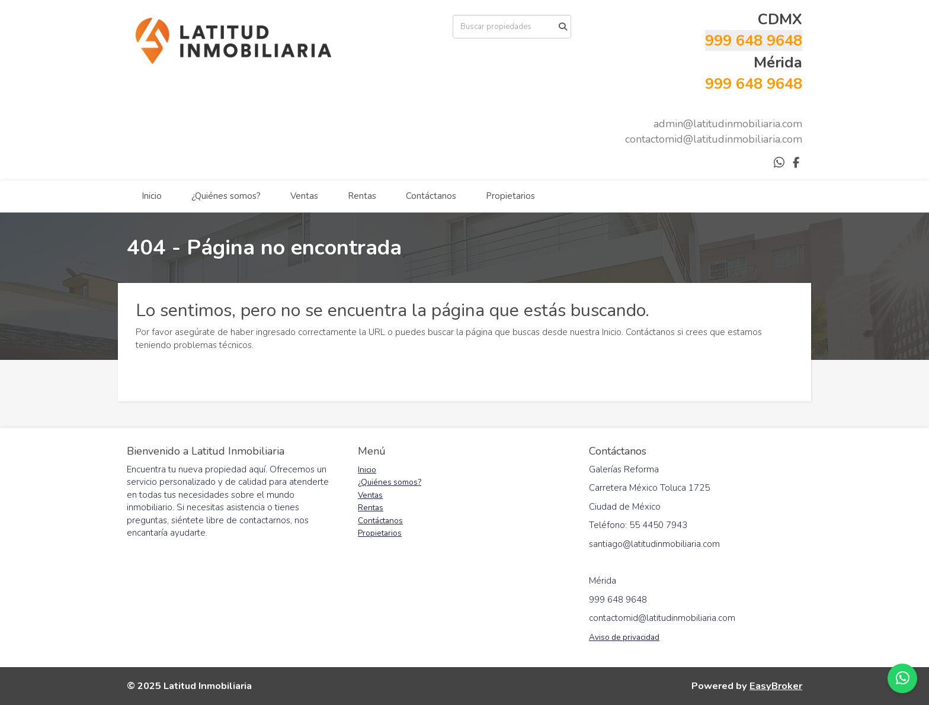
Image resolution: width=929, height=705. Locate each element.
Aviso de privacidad (624, 637)
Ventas (304, 196)
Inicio (152, 196)
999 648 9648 (753, 40)
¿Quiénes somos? (226, 196)
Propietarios (510, 196)
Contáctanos (431, 196)
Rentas (362, 196)
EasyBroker (775, 686)
